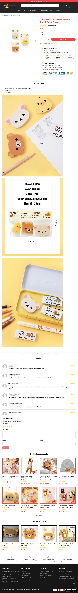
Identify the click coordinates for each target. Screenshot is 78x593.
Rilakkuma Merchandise (13, 15)
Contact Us (43, 577)
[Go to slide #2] (20, 67)
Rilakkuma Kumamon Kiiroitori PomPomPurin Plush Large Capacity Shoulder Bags (48, 478)
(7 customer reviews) (52, 25)
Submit (5, 447)
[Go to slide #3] (28, 67)
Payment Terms (44, 573)
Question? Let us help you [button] (71, 591)
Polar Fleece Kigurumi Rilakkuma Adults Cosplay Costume (28, 478)
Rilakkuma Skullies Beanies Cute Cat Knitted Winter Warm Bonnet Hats (67, 478)
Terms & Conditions (26, 573)
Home (4, 15)
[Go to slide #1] (12, 67)
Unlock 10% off (75, 586)
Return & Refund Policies (46, 575)
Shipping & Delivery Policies (46, 571)
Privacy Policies (25, 575)
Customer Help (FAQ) (45, 580)
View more (39, 515)
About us (24, 571)
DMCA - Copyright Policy (27, 577)
